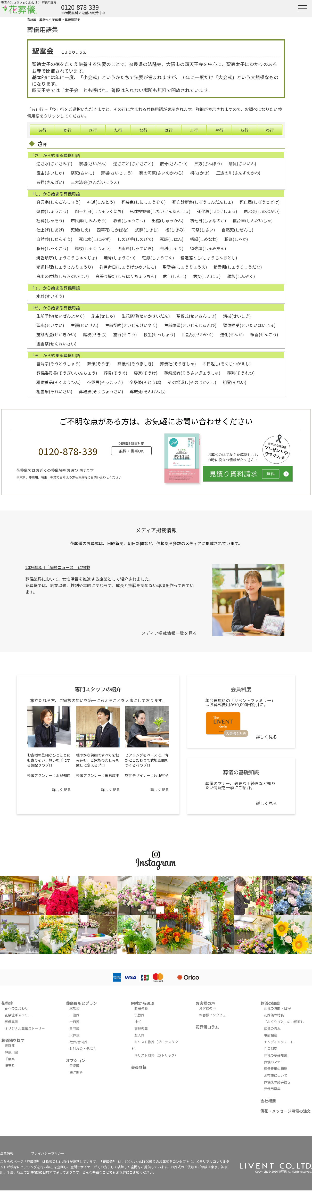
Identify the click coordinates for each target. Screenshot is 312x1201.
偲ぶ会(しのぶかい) (262, 211)
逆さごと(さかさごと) (133, 163)
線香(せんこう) (264, 334)
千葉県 (10, 1058)
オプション (75, 1060)
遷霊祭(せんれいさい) (56, 344)
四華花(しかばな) (113, 230)
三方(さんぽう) (208, 163)
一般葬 (74, 1015)
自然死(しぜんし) (237, 230)
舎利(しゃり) (172, 248)
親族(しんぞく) (241, 276)
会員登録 (138, 1067)
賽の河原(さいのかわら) (161, 173)
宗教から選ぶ (142, 1003)
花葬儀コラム (207, 1027)
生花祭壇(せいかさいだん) (145, 316)
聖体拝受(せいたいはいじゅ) (249, 325)
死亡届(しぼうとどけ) (260, 202)
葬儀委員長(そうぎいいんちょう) (66, 373)
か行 (67, 130)
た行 (118, 130)
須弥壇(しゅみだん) (208, 248)
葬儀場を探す (12, 1040)
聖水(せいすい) (50, 325)
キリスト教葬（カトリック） (156, 1055)
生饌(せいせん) (84, 325)
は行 (169, 130)
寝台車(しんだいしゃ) (253, 220)
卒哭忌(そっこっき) (105, 382)
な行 (143, 130)
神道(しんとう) (101, 202)
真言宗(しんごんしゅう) (58, 202)
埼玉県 (10, 1065)
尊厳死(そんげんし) (148, 391)
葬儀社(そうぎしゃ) (178, 363)
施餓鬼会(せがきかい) (56, 334)
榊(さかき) (200, 173)
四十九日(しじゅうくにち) (99, 211)
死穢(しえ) (80, 230)
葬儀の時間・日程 (277, 1008)
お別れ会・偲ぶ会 (82, 1048)
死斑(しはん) (172, 239)
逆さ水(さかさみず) (54, 163)
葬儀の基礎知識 (275, 1055)
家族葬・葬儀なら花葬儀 (44, 19)
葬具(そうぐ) (115, 373)
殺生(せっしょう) (159, 334)
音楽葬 (74, 1065)
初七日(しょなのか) (208, 220)
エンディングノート (279, 1041)
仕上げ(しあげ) (50, 230)
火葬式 (74, 1035)
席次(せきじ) (95, 334)
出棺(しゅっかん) (168, 220)
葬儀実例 (11, 1021)
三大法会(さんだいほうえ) (95, 182)
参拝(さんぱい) (50, 182)
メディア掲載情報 (156, 530)
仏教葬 (139, 1015)
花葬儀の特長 (274, 1015)
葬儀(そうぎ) (99, 363)
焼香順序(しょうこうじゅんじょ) (66, 257)
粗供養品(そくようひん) (58, 382)
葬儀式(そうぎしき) (135, 363)
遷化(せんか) (232, 334)
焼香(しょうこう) (52, 211)
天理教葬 (141, 1028)
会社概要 (268, 1100)
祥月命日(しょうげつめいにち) (128, 267)
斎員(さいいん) (242, 163)
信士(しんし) (174, 276)
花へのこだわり (16, 1008)
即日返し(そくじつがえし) (226, 363)
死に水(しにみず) (95, 239)
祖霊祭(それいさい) (54, 391)
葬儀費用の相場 (275, 1068)
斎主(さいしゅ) (50, 173)
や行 (219, 130)
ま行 (194, 130)
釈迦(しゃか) (236, 239)
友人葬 (139, 1035)
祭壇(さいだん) (93, 163)
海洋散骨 (76, 1072)
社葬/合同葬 (78, 1041)
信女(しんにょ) (207, 276)
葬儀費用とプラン (81, 1003)
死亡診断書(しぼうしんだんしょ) (202, 202)
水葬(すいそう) (50, 296)
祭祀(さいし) (82, 173)
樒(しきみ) (175, 230)
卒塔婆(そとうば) (145, 382)
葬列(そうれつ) (241, 373)
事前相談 (270, 1035)
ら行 (244, 130)
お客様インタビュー (214, 1015)
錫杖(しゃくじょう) (93, 248)
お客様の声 (205, 1003)
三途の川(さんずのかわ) (238, 173)
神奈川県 (11, 1052)
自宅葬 (74, 1028)
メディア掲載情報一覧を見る (169, 633)
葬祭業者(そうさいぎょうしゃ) (192, 373)
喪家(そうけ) (146, 373)
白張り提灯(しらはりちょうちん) (125, 276)
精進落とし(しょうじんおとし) (208, 257)
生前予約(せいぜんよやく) (60, 316)
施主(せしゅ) (103, 316)
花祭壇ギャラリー (18, 1015)
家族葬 (74, 1008)
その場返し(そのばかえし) (192, 382)
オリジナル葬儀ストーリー (25, 1028)
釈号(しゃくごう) (52, 248)
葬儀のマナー (274, 1061)
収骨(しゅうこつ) (129, 220)
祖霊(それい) (235, 382)
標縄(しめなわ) (204, 239)
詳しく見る (61, 789)
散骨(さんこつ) (174, 163)
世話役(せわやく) (198, 334)
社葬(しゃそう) (50, 220)
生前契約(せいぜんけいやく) (131, 325)
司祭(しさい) (203, 230)
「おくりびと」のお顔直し (284, 1021)
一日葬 (74, 1021)
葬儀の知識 (270, 1003)
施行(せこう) (125, 334)
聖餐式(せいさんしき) (196, 316)
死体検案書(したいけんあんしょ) (160, 211)
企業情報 (6, 1153)
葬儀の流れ (272, 1028)
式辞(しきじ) (147, 230)
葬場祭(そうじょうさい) (101, 391)
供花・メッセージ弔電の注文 (285, 1111)
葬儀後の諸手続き (277, 1082)
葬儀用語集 (72, 19)
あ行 (42, 130)
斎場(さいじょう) (117, 173)
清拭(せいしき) (237, 316)
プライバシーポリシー (47, 1153)
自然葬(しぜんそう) (54, 239)
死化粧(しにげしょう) (217, 211)
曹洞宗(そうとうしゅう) (58, 363)
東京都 (10, 1045)
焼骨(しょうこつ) (120, 257)
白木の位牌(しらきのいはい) (62, 276)
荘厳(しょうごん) (158, 257)
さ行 (93, 130)
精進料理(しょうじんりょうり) (64, 267)
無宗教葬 (141, 1008)
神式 (137, 1021)
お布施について (275, 1075)
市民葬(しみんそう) (89, 220)
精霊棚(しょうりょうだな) (238, 267)
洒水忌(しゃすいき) (135, 248)
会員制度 (270, 1048)
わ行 (270, 130)
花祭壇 (7, 1003)
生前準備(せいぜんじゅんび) (190, 325)
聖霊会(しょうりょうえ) (185, 267)
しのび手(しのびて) (135, 239)
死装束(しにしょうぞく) (143, 202)
